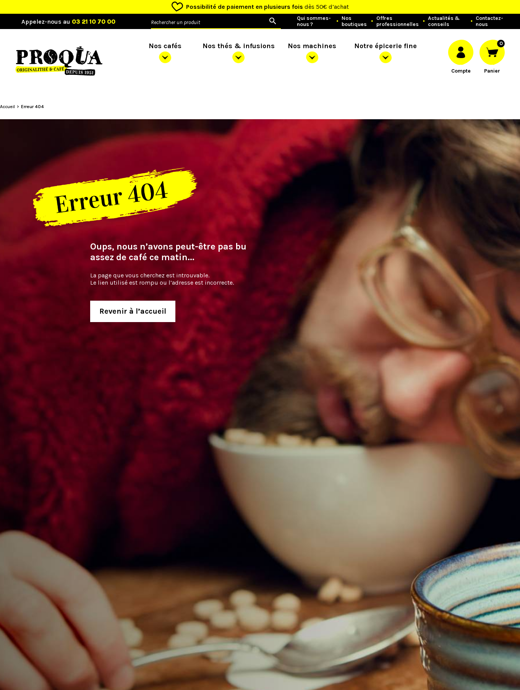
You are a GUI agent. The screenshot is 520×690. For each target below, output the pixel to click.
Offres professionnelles (397, 21)
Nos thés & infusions (238, 46)
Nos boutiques (354, 21)
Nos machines (312, 46)
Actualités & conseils (444, 21)
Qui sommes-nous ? (314, 21)
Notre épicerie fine (385, 46)
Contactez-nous (489, 21)
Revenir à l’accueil (132, 311)
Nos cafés (165, 46)
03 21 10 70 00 (93, 21)
